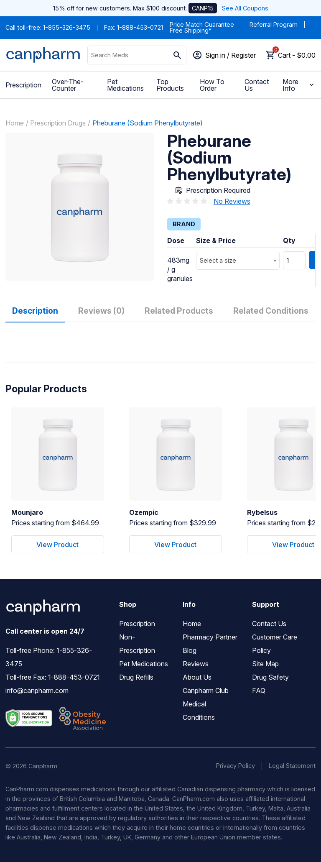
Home (14, 123)
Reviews (196, 664)
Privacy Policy (235, 765)
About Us (197, 677)
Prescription (23, 85)
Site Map (265, 664)
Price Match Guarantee (202, 24)
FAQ (258, 690)
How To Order (212, 84)
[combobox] (238, 261)
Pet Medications (125, 84)
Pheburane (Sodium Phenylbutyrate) (147, 123)
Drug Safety (270, 677)
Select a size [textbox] (218, 260)
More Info (299, 84)
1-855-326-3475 (66, 27)
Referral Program (274, 24)
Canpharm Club (206, 690)
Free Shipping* (190, 30)
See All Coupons (245, 8)
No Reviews (232, 201)
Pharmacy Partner (210, 637)
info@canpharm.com (37, 690)
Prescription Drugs (58, 123)
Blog (189, 650)
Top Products (170, 84)
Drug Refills (136, 677)
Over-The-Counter (68, 84)
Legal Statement (292, 765)
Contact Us (257, 84)
